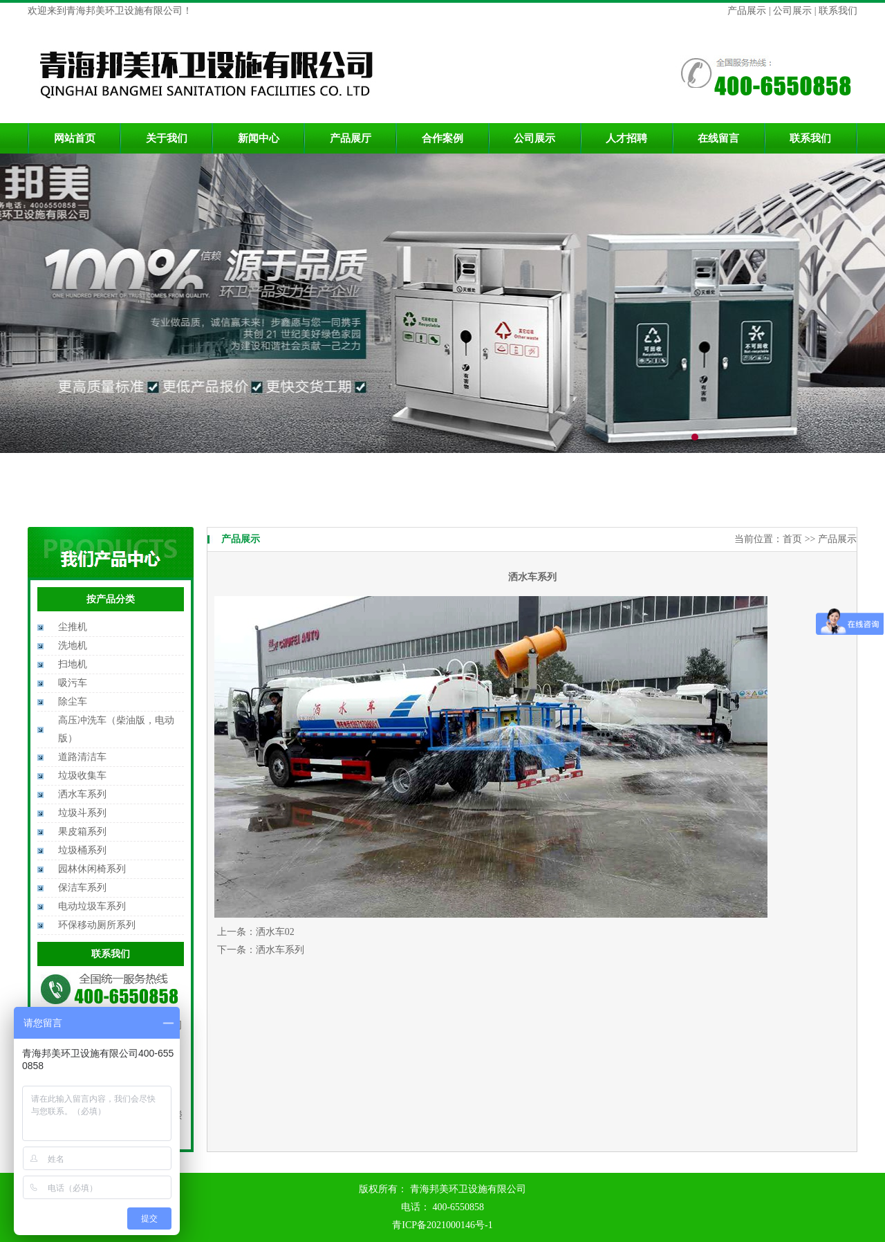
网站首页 (74, 138)
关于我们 (166, 138)
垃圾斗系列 (82, 813)
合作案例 (442, 138)
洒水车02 (275, 932)
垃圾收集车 (82, 775)
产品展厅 (350, 138)
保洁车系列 (82, 887)
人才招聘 (626, 138)
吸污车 (72, 683)
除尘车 (72, 701)
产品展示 (748, 11)
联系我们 (837, 11)
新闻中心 (258, 138)
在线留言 (718, 138)
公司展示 (791, 11)
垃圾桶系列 (82, 850)
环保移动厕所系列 (97, 925)
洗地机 (72, 645)
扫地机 (72, 664)
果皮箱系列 (82, 831)
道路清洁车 (82, 757)
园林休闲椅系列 (92, 869)
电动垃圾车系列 (92, 906)
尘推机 (72, 627)
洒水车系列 (82, 794)
